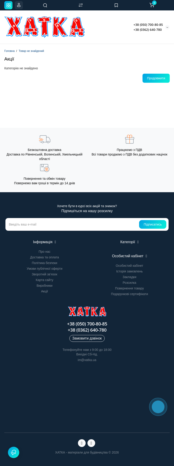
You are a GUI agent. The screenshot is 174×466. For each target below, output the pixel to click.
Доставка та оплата (44, 257)
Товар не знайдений (31, 51)
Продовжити (156, 78)
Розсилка (129, 282)
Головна (9, 51)
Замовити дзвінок (87, 338)
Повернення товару (129, 288)
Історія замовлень (129, 271)
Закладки (129, 277)
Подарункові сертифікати (129, 294)
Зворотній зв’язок (44, 274)
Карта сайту (44, 280)
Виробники (44, 285)
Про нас (44, 251)
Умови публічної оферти (45, 268)
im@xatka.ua (87, 360)
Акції (44, 291)
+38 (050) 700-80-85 (148, 24)
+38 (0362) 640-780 (147, 29)
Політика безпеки (44, 263)
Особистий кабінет (129, 265)
